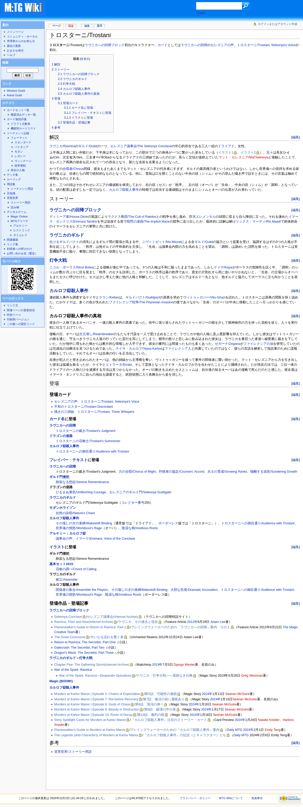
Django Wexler (184, 664)
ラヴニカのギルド (66, 235)
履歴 (99, 25)
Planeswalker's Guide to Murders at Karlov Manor (89, 730)
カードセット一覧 (18, 110)
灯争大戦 (58, 260)
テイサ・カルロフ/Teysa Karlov (138, 348)
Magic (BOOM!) (61, 681)
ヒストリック (21, 230)
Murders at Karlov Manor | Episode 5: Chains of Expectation (97, 694)
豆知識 (11, 193)
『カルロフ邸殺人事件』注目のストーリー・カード (169, 720)
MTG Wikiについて (231, 798)
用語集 (11, 184)
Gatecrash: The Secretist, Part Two (79, 647)
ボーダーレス (168, 523)
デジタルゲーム (16, 211)
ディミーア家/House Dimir (68, 216)
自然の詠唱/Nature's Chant (75, 513)
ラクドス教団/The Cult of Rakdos (132, 216)
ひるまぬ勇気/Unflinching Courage (81, 492)
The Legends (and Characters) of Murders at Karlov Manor (96, 735)
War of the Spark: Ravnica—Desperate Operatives (95, 675)
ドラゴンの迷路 (61, 436)
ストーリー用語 (20, 202)
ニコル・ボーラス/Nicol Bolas (71, 267)
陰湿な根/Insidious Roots (140, 528)
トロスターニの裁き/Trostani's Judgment (85, 431)
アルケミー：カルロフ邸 (67, 533)
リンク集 (12, 244)
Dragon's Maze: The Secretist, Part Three (84, 652)
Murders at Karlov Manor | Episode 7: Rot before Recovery (96, 699)
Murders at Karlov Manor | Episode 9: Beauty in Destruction (96, 709)
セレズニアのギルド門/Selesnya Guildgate (140, 492)
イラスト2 (248, 152)
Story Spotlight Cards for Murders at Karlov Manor (90, 720)
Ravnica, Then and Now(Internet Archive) (83, 622)
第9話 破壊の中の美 (160, 709)
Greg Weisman (252, 675)
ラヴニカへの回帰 (194, 45)
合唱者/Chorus (73, 169)
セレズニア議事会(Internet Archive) (112, 617)
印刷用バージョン (18, 319)
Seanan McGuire (237, 694)
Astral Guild (14, 95)
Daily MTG (234, 730)
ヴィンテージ (23, 160)
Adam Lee (218, 622)
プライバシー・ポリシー (195, 798)
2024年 (207, 694)
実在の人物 (18, 170)
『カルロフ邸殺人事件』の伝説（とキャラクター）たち (184, 735)
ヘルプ (11, 55)
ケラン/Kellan (109, 297)
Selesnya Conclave (68, 617)
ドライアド (226, 146)
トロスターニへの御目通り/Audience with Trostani (92, 451)
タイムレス (20, 235)
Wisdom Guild (16, 90)
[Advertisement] (125, 8)
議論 (71, 25)
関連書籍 (12, 239)
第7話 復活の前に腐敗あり (164, 699)
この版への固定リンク (21, 323)
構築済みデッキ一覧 (23, 114)
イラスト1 (225, 152)
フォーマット (19, 137)
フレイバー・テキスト (68, 460)
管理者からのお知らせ (21, 41)
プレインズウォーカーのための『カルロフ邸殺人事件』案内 (174, 730)
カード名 (57, 419)
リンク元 (12, 305)
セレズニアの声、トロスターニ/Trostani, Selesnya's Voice (253, 45)
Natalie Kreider (269, 720)
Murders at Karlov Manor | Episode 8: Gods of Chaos (92, 704)
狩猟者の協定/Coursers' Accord (181, 471)
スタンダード (23, 142)
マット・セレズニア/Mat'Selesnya (243, 157)
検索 (5, 62)
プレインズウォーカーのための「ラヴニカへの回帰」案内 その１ (180, 627)
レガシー (20, 156)
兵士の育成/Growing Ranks (227, 471)
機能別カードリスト (23, 128)
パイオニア (22, 146)
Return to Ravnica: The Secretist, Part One (85, 642)
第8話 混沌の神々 (149, 704)
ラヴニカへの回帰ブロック (105, 45)
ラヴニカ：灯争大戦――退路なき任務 (164, 675)
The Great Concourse (69, 637)
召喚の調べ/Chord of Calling (76, 569)
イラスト (57, 547)
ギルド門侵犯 (59, 477)
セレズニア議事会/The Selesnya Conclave (141, 146)
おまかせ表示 (15, 50)
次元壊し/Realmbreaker (96, 334)
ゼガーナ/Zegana (227, 344)
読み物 (15, 207)
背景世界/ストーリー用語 (73, 752)
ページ (56, 25)
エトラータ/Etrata (119, 364)
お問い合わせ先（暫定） (22, 253)
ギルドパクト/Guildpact (143, 297)
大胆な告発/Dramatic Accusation (194, 590)
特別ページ (14, 314)
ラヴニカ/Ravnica (62, 146)
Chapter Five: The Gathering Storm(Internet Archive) (91, 664)
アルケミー (20, 225)
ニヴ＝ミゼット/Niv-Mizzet (161, 242)
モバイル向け (11, 261)
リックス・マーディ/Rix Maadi (258, 221)
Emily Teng (273, 730)
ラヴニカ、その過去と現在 (138, 622)
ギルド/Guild (87, 146)
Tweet (200, 13)
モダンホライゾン (62, 508)
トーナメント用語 (22, 188)
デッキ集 (12, 174)
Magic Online (19, 216)
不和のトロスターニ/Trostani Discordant (83, 406)
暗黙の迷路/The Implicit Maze (148, 221)
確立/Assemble (66, 579)
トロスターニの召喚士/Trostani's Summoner (88, 441)
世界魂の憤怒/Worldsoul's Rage (79, 528)
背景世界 (12, 197)
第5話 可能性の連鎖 (160, 694)
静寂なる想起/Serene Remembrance (82, 482)
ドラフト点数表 (20, 123)
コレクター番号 (132, 502)
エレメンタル (206, 216)
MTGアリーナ (19, 221)
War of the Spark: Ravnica (73, 670)
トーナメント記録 (18, 133)
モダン (19, 151)
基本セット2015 (61, 564)
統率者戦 (20, 165)
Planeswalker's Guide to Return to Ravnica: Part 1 (90, 627)
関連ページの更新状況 (21, 310)
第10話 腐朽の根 (150, 715)
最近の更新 (14, 45)
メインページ (15, 31)
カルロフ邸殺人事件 (124, 190)
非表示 (85, 58)
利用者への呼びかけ (19, 248)
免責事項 (257, 798)
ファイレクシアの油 (258, 344)
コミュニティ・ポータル (22, 36)
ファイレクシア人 (178, 348)
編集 (295, 137)
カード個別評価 (16, 119)
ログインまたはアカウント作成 (277, 23)
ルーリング (14, 179)
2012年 (192, 622)
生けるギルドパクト (64, 242)
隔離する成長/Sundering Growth (273, 471)
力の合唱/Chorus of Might (137, 471)
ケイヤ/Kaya (223, 267)
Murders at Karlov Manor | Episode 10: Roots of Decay (93, 715)
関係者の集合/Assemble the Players (82, 590)
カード (163, 45)
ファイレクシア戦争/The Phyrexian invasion (141, 302)
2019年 (157, 664)
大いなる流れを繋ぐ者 (106, 637)
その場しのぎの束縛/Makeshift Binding (84, 523)
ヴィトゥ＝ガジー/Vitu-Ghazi (204, 297)
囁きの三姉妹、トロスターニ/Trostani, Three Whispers (94, 412)
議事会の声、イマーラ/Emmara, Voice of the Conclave (95, 538)
